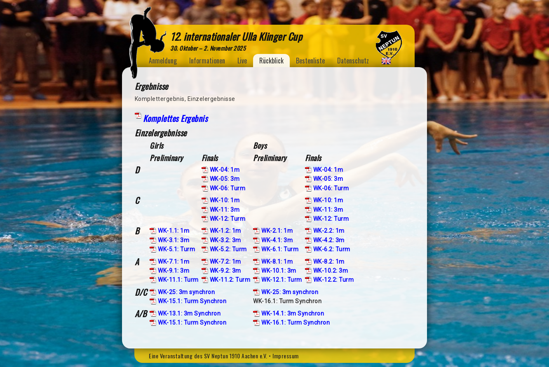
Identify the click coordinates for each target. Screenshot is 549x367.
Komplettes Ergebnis (175, 118)
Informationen (207, 60)
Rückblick (271, 60)
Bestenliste (310, 60)
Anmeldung (163, 60)
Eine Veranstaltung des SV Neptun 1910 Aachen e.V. (208, 355)
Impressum (285, 355)
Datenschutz (353, 60)
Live (242, 60)
